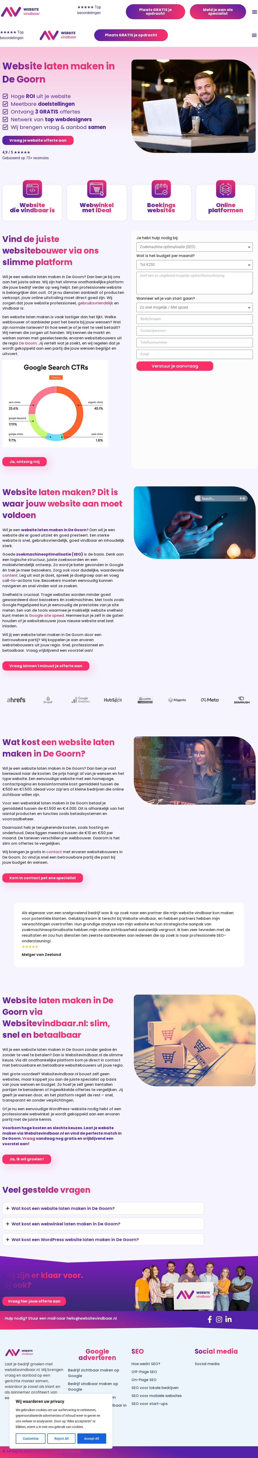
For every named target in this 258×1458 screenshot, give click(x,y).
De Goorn (28, 343)
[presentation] (22, 910)
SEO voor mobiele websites (157, 1395)
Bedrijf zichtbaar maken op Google (93, 1372)
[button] (254, 35)
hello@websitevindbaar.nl (92, 1318)
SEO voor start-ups (149, 1403)
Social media (207, 1364)
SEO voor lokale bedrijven (155, 1387)
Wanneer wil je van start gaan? (165, 298)
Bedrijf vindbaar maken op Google (93, 1386)
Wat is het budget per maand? (165, 256)
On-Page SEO (144, 1379)
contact (54, 852)
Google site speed (46, 615)
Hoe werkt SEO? (146, 1364)
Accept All (91, 1438)
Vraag (28, 1138)
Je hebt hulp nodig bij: (157, 238)
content (10, 575)
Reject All (61, 1438)
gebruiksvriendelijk (95, 303)
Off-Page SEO (144, 1372)
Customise (31, 1438)
